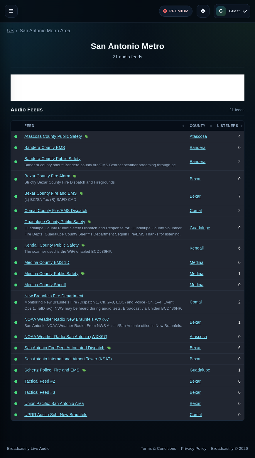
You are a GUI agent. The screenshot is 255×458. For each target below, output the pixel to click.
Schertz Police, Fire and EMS (51, 370)
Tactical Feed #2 (39, 381)
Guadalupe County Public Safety (54, 221)
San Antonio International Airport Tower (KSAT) (68, 359)
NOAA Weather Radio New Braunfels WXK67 (66, 319)
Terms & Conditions (158, 448)
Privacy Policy (194, 448)
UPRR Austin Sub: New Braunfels (55, 414)
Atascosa (198, 136)
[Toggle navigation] (11, 11)
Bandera (197, 147)
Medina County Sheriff (45, 284)
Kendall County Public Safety (51, 245)
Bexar (195, 179)
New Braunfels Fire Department (53, 296)
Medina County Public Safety (51, 273)
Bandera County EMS (44, 147)
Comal (196, 210)
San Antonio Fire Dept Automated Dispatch (64, 347)
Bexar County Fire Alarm (47, 176)
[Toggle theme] (203, 11)
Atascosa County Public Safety (53, 136)
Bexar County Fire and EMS (50, 193)
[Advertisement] (127, 87)
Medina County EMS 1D (46, 262)
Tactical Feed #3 (39, 392)
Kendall (197, 248)
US (10, 30)
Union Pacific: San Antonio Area (54, 403)
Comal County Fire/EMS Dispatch (55, 210)
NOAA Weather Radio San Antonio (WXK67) (65, 336)
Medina (196, 262)
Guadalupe (200, 227)
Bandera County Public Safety (52, 158)
